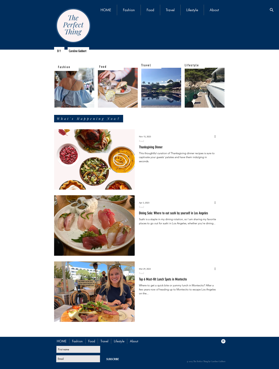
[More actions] (216, 136)
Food (141, 141)
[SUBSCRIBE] (112, 359)
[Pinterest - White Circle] (223, 341)
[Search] (271, 10)
